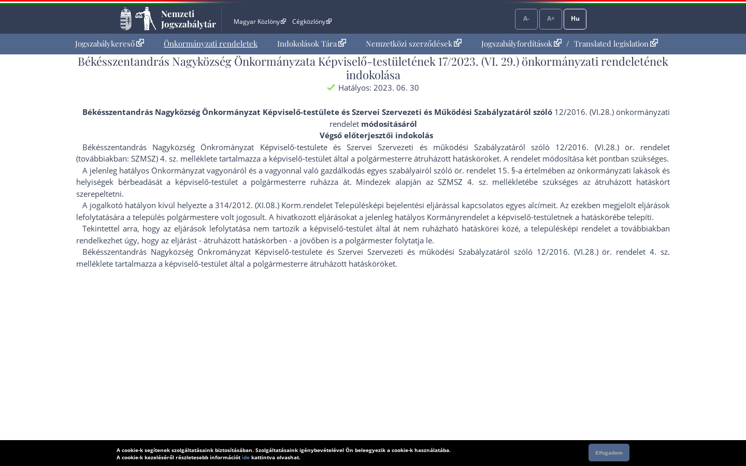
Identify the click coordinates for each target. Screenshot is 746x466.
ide (246, 457)
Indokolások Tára (311, 43)
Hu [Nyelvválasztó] (575, 18)
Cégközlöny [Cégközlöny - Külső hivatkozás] (312, 21)
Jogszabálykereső (109, 43)
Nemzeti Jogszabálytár (188, 19)
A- (526, 18)
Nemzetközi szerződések (414, 43)
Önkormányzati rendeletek (210, 43)
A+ (551, 18)
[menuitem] (110, 44)
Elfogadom (609, 452)
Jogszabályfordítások (521, 43)
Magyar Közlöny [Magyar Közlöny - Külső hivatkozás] (260, 21)
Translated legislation (616, 43)
